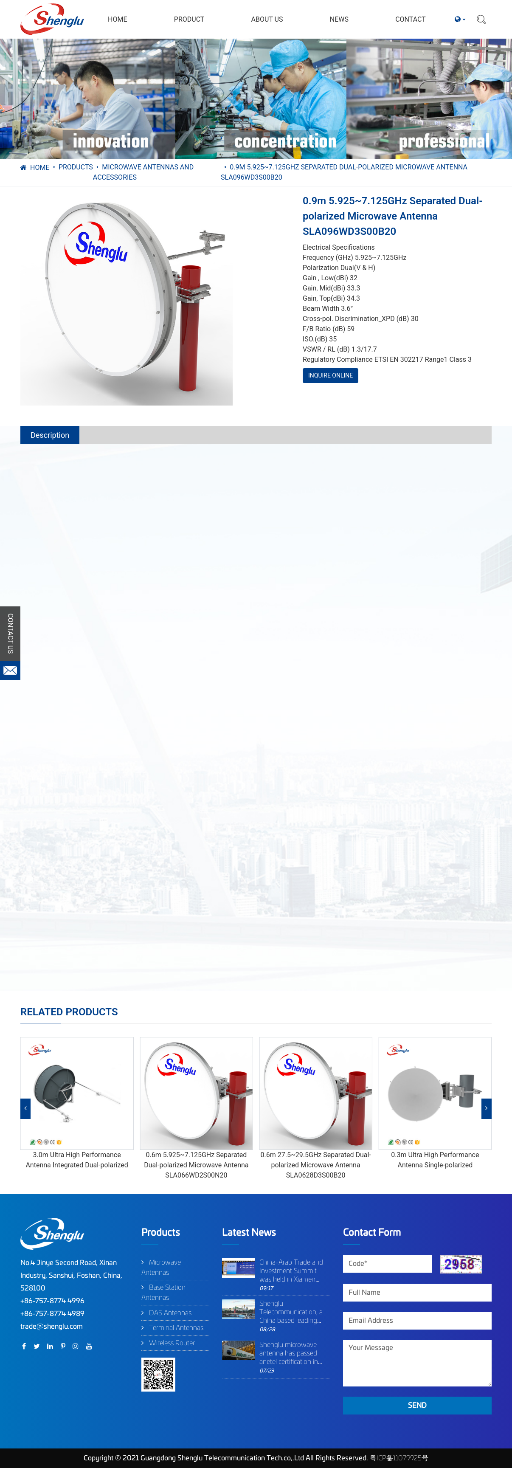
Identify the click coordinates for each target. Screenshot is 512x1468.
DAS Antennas (170, 1313)
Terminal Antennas (176, 1327)
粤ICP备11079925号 (399, 1458)
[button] (25, 1109)
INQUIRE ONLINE (330, 375)
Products (76, 167)
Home (39, 167)
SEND (417, 1405)
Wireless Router (172, 1343)
